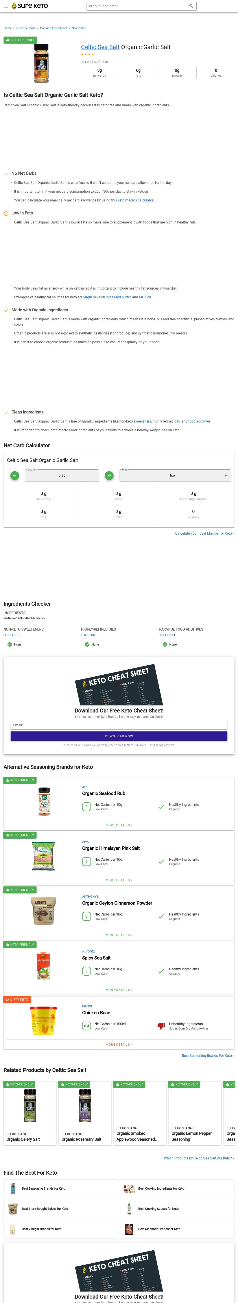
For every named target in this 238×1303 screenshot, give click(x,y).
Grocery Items (26, 28)
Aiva (85, 841)
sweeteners (142, 421)
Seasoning (79, 28)
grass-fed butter (118, 297)
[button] (175, 475)
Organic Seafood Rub (103, 793)
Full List (11, 635)
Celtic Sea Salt (100, 47)
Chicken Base (96, 1012)
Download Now (119, 736)
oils (177, 421)
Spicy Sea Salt (96, 958)
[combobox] (142, 6)
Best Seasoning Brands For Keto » (208, 1056)
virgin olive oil (94, 297)
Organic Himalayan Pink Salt (111, 848)
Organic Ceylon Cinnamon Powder (117, 903)
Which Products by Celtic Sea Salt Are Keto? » (199, 1158)
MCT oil (145, 297)
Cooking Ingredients (54, 28)
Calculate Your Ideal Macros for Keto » (204, 533)
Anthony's (90, 896)
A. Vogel (89, 951)
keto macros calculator (135, 200)
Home (8, 28)
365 (84, 787)
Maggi (87, 1006)
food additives (199, 421)
